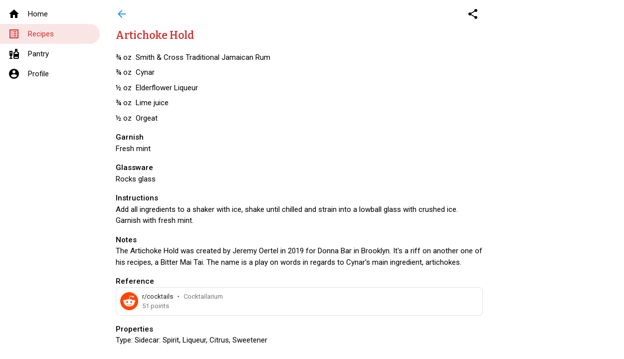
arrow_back (122, 14)
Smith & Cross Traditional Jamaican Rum (203, 57)
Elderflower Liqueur (167, 87)
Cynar (145, 72)
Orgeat (147, 118)
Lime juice (152, 102)
